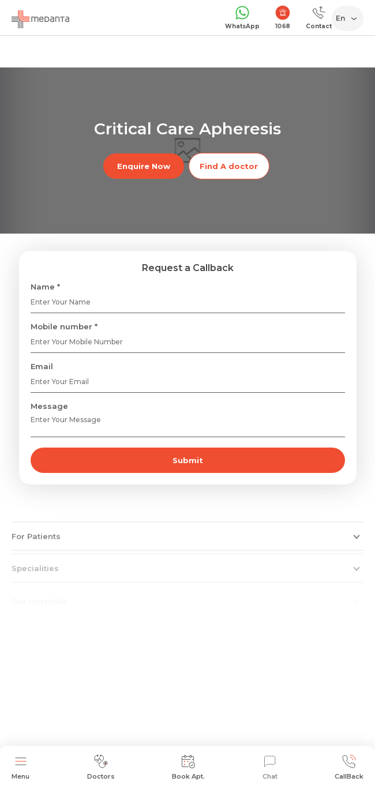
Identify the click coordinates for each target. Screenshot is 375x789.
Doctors (101, 767)
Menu (20, 767)
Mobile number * (64, 326)
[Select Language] (350, 18)
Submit (187, 460)
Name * (45, 286)
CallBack (349, 767)
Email (42, 366)
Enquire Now (143, 166)
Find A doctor (229, 166)
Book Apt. (188, 767)
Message (49, 406)
